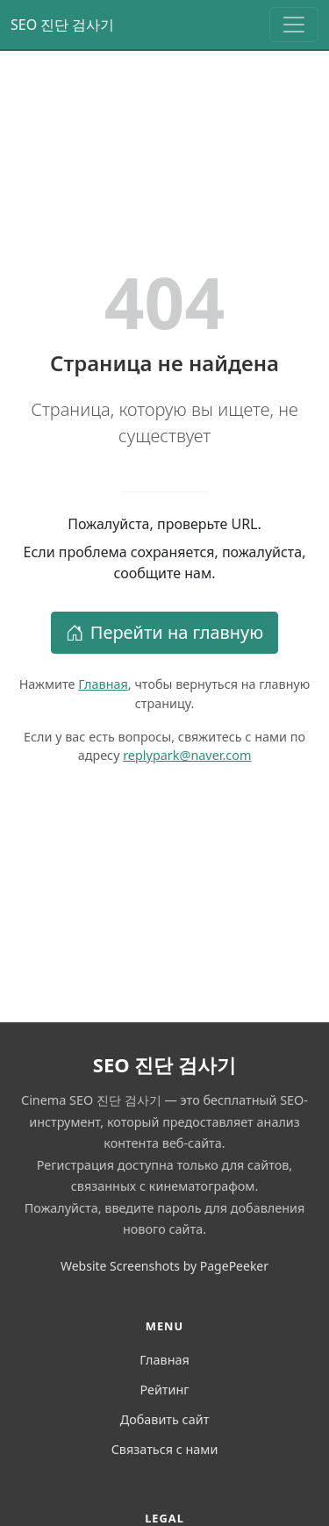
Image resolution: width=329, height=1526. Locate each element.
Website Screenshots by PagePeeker (164, 1265)
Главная (103, 684)
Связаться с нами (164, 1449)
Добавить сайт (165, 1419)
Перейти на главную (165, 632)
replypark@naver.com (187, 755)
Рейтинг (164, 1389)
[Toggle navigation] (293, 24)
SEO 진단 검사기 (63, 24)
